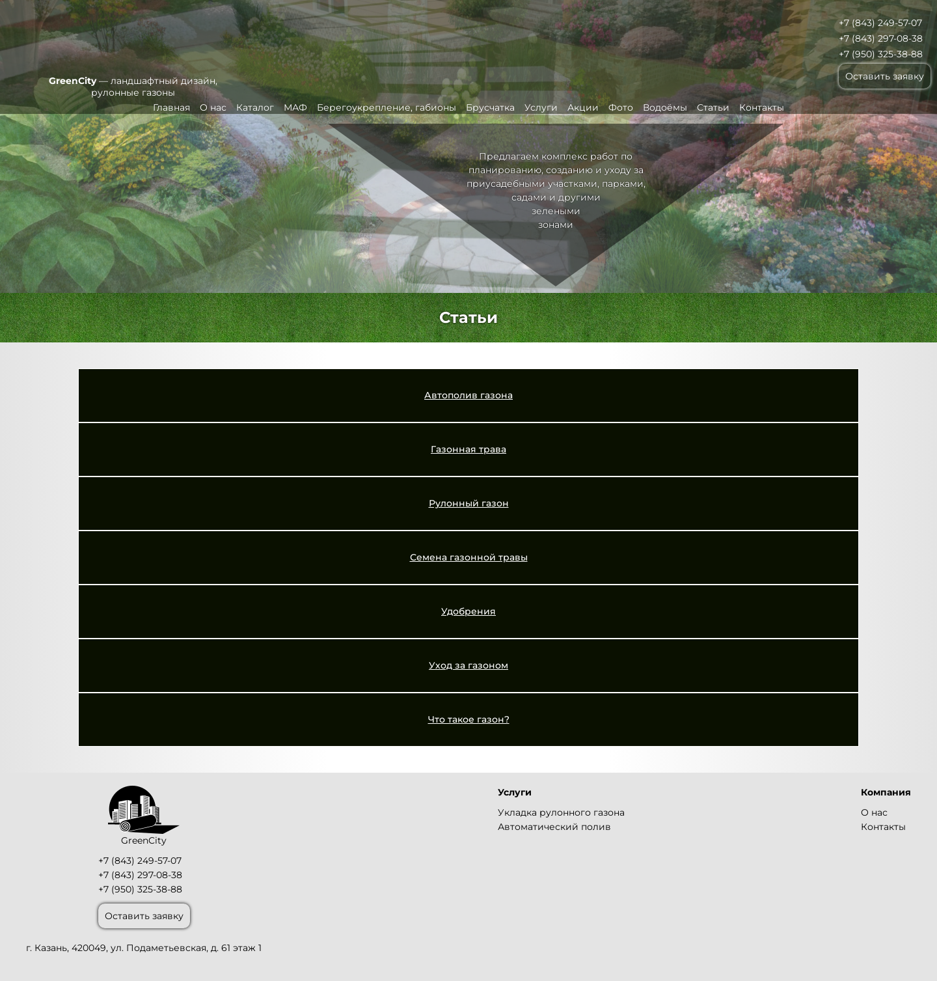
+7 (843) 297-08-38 (881, 38)
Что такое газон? (468, 719)
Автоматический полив (554, 827)
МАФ (295, 107)
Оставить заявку (884, 76)
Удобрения (468, 611)
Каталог (255, 107)
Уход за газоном (468, 665)
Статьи (713, 107)
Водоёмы (665, 107)
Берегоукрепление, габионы (386, 107)
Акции (583, 107)
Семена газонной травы (469, 557)
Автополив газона (468, 395)
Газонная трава (468, 449)
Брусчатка (490, 107)
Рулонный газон (469, 503)
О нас (213, 107)
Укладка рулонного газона (561, 812)
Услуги (541, 107)
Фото (620, 107)
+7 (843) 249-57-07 (880, 23)
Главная (171, 107)
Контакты (761, 107)
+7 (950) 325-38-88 (881, 54)
